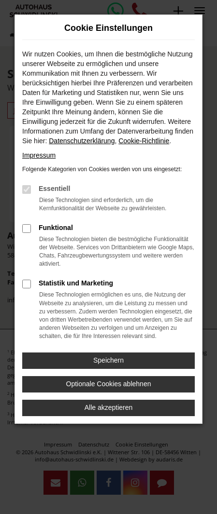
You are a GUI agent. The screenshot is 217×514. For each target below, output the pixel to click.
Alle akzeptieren (109, 407)
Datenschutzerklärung (82, 141)
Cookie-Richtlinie (143, 141)
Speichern (108, 360)
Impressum (39, 155)
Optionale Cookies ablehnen (108, 384)
